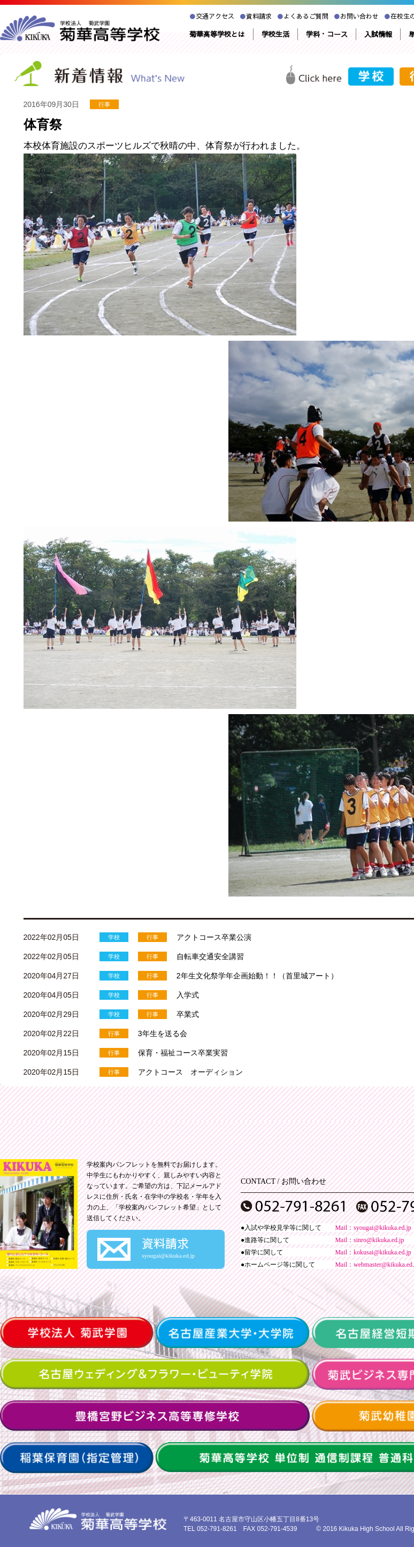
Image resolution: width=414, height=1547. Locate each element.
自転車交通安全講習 (210, 956)
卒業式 (188, 1014)
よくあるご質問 (302, 16)
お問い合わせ (356, 16)
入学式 (188, 995)
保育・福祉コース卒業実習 (183, 1052)
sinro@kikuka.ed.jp (379, 1240)
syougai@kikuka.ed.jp (382, 1227)
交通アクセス (211, 16)
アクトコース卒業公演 (214, 937)
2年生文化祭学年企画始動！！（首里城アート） (257, 975)
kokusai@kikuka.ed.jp (382, 1252)
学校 (114, 937)
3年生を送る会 (162, 1033)
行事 (104, 104)
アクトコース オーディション (190, 1072)
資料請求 (256, 16)
